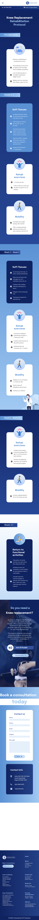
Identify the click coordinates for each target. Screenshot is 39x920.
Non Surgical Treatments (8, 895)
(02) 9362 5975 (6, 7)
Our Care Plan (28, 865)
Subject (11, 734)
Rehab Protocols (29, 879)
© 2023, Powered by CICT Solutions (19, 918)
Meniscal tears (6, 884)
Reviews (27, 867)
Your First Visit (28, 876)
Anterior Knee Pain (7, 878)
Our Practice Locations (30, 886)
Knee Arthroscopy (7, 896)
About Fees (27, 878)
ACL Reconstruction (7, 904)
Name (11, 717)
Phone (11, 723)
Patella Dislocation (7, 885)
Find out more (20, 655)
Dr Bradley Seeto (29, 863)
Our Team (27, 864)
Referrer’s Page (28, 885)
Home (26, 856)
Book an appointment (30, 7)
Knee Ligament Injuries (6, 882)
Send (19, 756)
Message (12, 740)
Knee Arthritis (6, 876)
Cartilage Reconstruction (8, 905)
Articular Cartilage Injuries (7, 880)
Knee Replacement (7, 897)
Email (11, 729)
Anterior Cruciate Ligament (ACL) (6, 899)
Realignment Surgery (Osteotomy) (7, 902)
